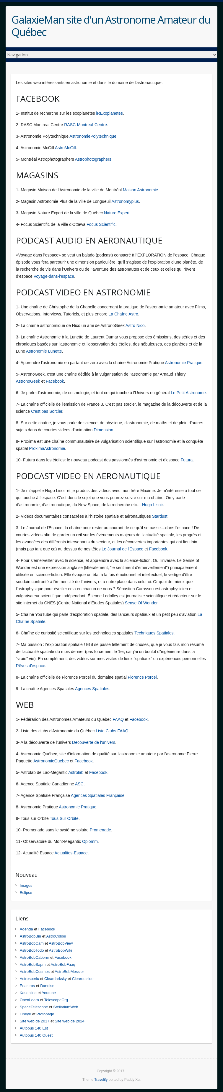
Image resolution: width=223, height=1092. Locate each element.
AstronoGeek (28, 381)
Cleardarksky (55, 978)
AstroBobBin (30, 936)
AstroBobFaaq (63, 964)
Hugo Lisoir (152, 504)
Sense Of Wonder (141, 603)
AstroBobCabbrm (34, 957)
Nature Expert (116, 212)
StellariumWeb (65, 1007)
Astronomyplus (125, 201)
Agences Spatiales (92, 688)
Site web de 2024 (69, 1021)
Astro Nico (135, 325)
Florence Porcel (142, 677)
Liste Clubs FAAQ (112, 730)
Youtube (49, 993)
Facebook (55, 381)
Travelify (101, 1080)
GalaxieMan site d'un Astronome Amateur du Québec (111, 26)
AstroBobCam (32, 943)
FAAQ (118, 719)
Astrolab (75, 772)
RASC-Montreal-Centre (85, 124)
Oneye (25, 1014)
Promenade (100, 830)
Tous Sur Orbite (64, 818)
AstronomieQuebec (51, 761)
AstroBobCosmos (35, 971)
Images (26, 885)
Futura (187, 460)
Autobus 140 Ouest (36, 1035)
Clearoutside (83, 978)
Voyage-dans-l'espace (54, 276)
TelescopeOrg (56, 1000)
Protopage (45, 1014)
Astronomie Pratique (183, 362)
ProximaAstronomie (47, 448)
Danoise (47, 986)
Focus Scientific (101, 224)
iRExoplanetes (109, 113)
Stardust (159, 516)
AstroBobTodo (32, 950)
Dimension (103, 429)
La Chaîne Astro (123, 314)
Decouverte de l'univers (93, 742)
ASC (79, 784)
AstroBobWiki (60, 950)
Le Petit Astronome (188, 392)
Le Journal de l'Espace (122, 549)
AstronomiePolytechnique (92, 136)
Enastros (27, 986)
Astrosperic (29, 978)
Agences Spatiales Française (97, 795)
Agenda (26, 929)
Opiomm (90, 841)
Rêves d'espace (30, 665)
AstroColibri (56, 936)
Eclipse (26, 892)
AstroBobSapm (32, 964)
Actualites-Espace (71, 853)
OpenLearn (29, 1000)
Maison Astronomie (140, 190)
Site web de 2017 (34, 1021)
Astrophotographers (93, 159)
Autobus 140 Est (34, 1028)
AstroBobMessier (69, 971)
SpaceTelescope (34, 1007)
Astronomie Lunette (44, 351)
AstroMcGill (65, 147)
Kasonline (28, 993)
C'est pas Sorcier (46, 411)
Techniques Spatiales (153, 633)
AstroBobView (61, 943)
